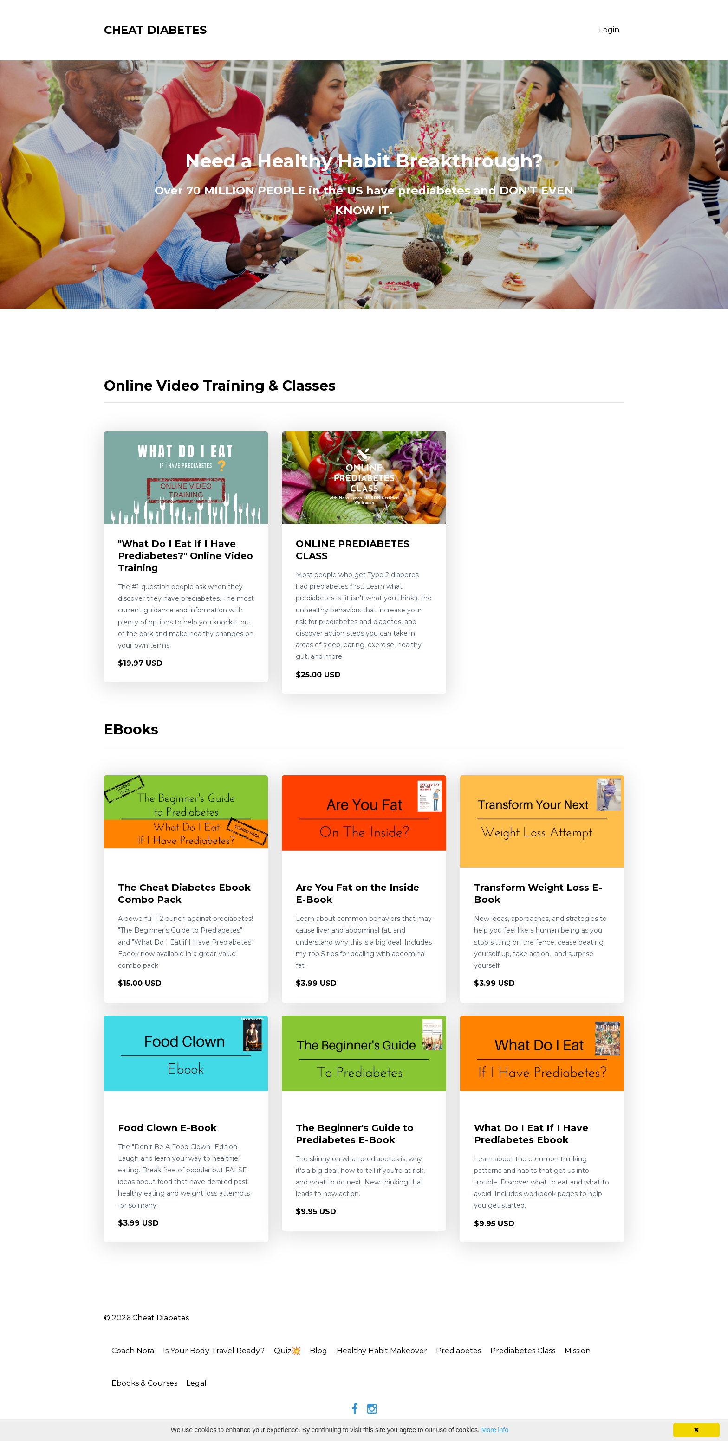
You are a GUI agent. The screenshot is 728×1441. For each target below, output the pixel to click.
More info (494, 1430)
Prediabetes (471, 1351)
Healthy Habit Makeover (392, 1351)
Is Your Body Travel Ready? (218, 1351)
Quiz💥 (293, 1351)
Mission (594, 1351)
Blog (327, 1351)
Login (609, 30)
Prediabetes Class (537, 1351)
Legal (200, 1384)
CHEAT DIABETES (155, 30)
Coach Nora (134, 1351)
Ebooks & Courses (146, 1384)
